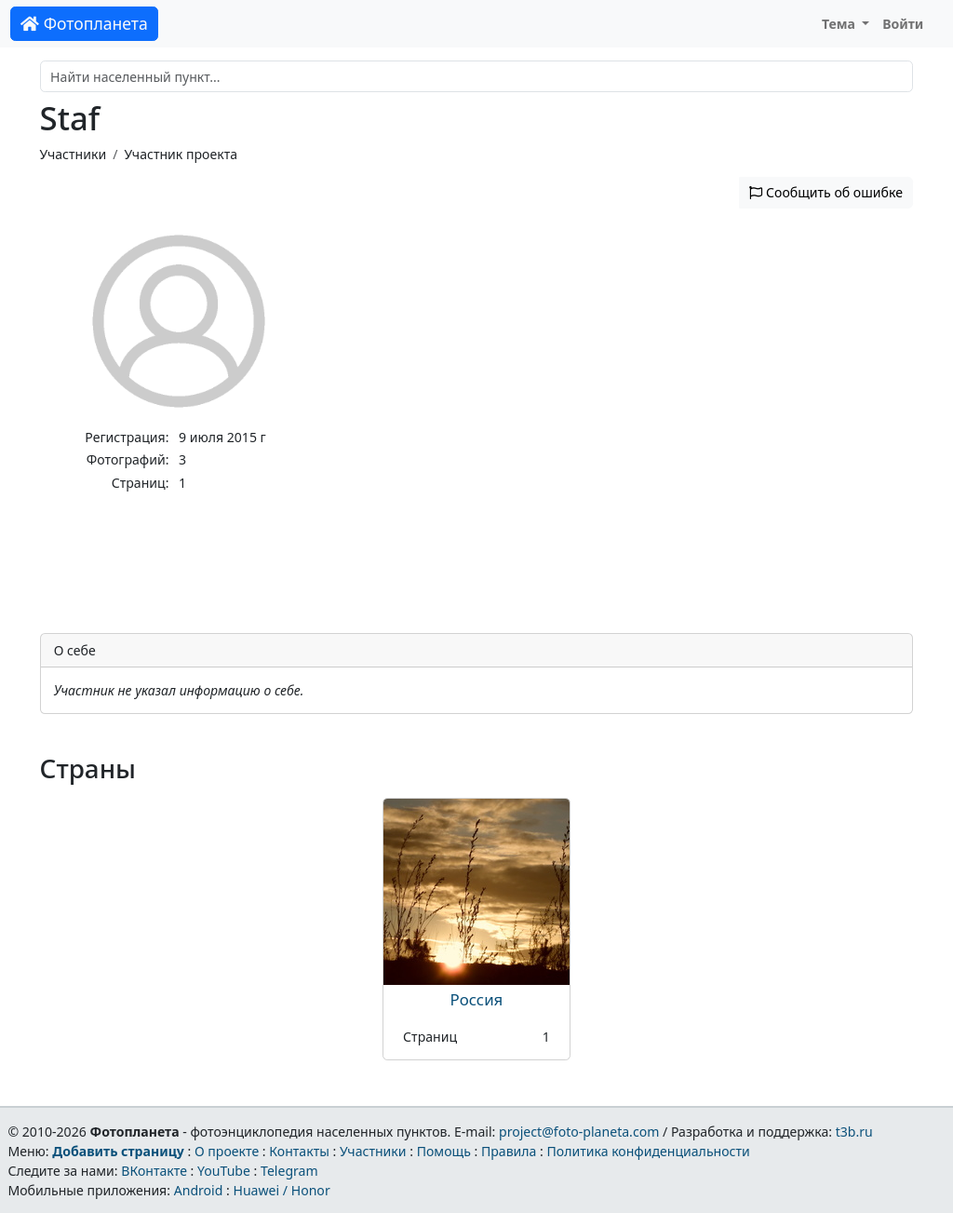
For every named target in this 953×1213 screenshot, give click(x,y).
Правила (508, 1151)
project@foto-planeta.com (579, 1131)
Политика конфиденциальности (648, 1151)
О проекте (227, 1151)
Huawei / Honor (281, 1190)
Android (198, 1190)
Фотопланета (84, 23)
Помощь (444, 1151)
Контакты (299, 1151)
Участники (73, 154)
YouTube (223, 1170)
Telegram (289, 1170)
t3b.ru (854, 1131)
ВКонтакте (154, 1170)
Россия (476, 999)
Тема (840, 24)
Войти (902, 24)
